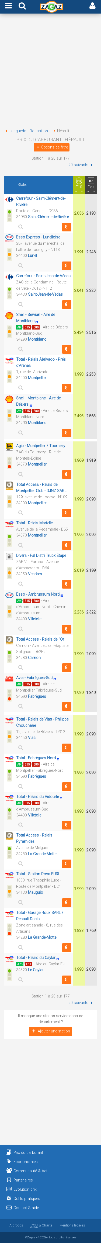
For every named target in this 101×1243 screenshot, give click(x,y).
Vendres (35, 574)
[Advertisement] (50, 72)
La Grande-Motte (42, 854)
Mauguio (35, 892)
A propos (16, 1225)
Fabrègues (37, 696)
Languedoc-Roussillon (26, 131)
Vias (32, 737)
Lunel (32, 255)
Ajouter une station (50, 1031)
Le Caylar (36, 970)
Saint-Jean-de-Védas (45, 294)
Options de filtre (51, 147)
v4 (37, 1237)
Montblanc (37, 339)
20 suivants (81, 165)
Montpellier (37, 378)
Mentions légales (72, 1225)
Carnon (34, 658)
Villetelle (34, 619)
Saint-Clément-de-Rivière (48, 217)
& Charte (41, 1225)
